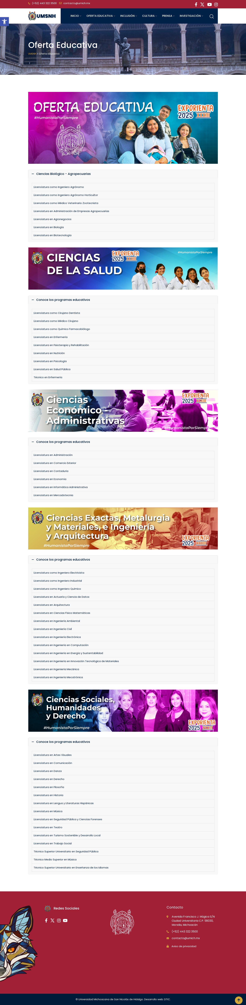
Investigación (190, 16)
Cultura (148, 16)
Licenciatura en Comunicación (53, 763)
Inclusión (127, 16)
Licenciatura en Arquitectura (52, 605)
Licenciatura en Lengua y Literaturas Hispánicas (64, 803)
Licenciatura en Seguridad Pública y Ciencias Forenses (68, 819)
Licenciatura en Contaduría (51, 471)
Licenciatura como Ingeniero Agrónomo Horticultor (66, 195)
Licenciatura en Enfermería (50, 337)
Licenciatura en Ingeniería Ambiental (57, 621)
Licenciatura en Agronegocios (52, 219)
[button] (4, 21)
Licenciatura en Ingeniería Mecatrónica (58, 677)
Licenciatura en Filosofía (49, 787)
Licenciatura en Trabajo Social (53, 843)
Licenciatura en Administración (53, 455)
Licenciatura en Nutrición (49, 353)
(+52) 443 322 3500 (44, 3)
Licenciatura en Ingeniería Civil (53, 629)
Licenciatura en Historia (48, 795)
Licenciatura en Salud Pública (52, 369)
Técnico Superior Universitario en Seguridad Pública (66, 851)
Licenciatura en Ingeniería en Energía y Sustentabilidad (68, 653)
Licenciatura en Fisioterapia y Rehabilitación (61, 345)
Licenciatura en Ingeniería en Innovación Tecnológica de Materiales (76, 661)
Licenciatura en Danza (48, 771)
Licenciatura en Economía (50, 479)
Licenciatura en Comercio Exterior (55, 463)
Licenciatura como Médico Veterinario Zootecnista (66, 203)
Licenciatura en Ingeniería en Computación (61, 645)
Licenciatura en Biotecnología (52, 235)
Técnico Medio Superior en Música (55, 859)
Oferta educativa (99, 16)
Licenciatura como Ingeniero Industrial (58, 580)
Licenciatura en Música (48, 811)
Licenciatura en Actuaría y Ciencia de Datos (61, 597)
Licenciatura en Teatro (48, 827)
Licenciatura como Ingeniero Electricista (59, 572)
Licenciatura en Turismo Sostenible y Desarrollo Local (67, 835)
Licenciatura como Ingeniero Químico (57, 589)
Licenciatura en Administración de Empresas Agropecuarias (71, 211)
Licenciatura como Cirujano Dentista (57, 313)
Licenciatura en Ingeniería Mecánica (56, 669)
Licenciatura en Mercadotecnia (53, 495)
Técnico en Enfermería (48, 377)
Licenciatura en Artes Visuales (53, 755)
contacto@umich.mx (76, 3)
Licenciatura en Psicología (50, 361)
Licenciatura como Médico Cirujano (56, 321)
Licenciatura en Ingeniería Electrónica (57, 637)
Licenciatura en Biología (49, 227)
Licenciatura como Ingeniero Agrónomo (59, 187)
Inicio (75, 16)
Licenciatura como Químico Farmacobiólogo (62, 329)
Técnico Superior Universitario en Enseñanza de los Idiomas (71, 867)
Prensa (167, 16)
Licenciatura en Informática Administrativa (61, 487)
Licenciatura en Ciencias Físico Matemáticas (62, 613)
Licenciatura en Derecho (49, 779)
